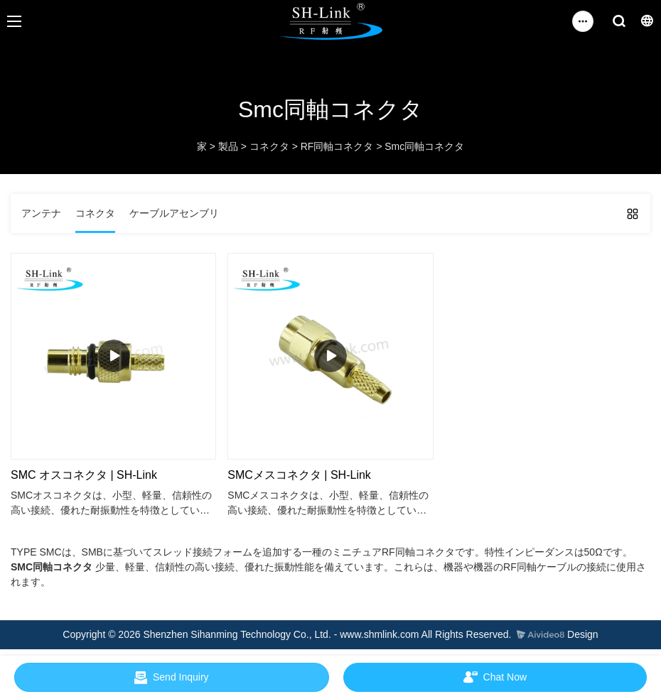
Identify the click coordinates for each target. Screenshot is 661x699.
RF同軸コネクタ (337, 146)
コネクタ (269, 146)
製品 (228, 146)
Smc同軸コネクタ (424, 146)
